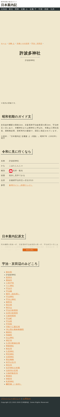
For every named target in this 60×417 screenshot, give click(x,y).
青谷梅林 (10, 360)
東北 (11, 9)
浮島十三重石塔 (13, 327)
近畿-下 (33, 9)
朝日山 (9, 308)
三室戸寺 (10, 283)
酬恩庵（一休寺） (14, 384)
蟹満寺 (9, 376)
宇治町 (9, 319)
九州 (52, 9)
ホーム (3, 43)
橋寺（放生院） (13, 294)
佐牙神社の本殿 (13, 368)
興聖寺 (9, 302)
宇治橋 (9, 291)
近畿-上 (24, 9)
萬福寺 (9, 280)
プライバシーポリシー (11, 399)
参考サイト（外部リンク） (21, 185)
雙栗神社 (10, 346)
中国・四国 (43, 9)
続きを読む (30, 250)
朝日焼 (9, 305)
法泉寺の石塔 (12, 370)
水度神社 (10, 357)
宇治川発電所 (12, 310)
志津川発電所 (12, 313)
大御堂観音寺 (12, 373)
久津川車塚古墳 (13, 343)
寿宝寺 (9, 365)
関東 (17, 9)
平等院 (9, 324)
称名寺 (9, 349)
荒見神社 (10, 354)
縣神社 (9, 332)
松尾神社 (10, 381)
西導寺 (9, 277)
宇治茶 (9, 321)
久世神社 (10, 351)
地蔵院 (9, 335)
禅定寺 (9, 340)
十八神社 (10, 286)
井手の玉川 (11, 362)
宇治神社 (10, 297)
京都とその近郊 (23, 43)
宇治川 (9, 288)
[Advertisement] (30, 26)
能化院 (9, 272)
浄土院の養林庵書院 (15, 329)
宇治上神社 (11, 299)
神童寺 (9, 379)
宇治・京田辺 (36, 43)
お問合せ (27, 399)
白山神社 (10, 338)
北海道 (4, 9)
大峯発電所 (11, 316)
